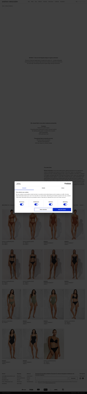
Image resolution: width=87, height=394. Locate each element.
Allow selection (43, 209)
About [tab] (62, 188)
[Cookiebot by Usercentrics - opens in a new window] (65, 184)
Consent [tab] (24, 188)
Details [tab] (43, 188)
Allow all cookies (62, 209)
